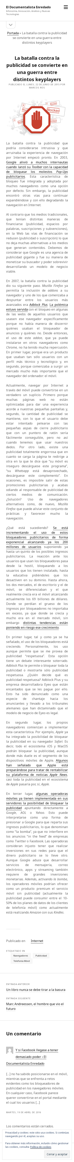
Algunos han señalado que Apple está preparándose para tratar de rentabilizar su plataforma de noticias (37, 767)
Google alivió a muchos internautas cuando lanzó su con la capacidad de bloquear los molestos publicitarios (37, 169)
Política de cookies (40, 1147)
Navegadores (20, 955)
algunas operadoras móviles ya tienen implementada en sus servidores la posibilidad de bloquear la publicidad (37, 800)
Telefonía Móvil (21, 960)
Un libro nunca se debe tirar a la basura (35, 990)
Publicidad (41, 955)
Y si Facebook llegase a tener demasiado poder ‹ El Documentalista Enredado (32, 1057)
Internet (37, 941)
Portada (13, 33)
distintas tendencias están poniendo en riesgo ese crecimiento (37, 625)
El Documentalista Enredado (28, 7)
